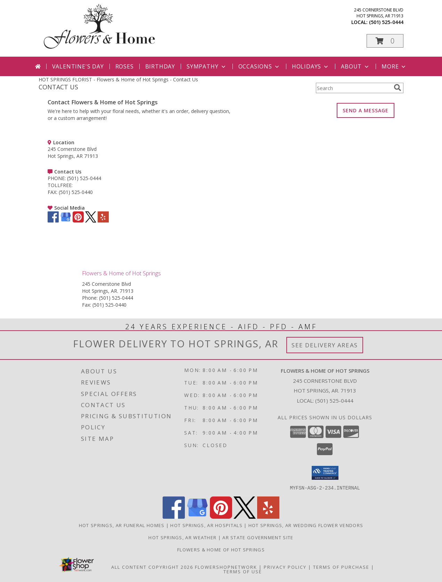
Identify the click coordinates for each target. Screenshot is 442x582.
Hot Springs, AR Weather (182, 537)
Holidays (310, 66)
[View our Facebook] (53, 220)
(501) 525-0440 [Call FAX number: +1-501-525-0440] (76, 192)
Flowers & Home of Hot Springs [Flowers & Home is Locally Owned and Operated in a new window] (221, 549)
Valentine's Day (78, 66)
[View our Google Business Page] (65, 220)
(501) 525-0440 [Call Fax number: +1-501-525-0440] (109, 304)
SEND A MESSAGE (365, 110)
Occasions (259, 66)
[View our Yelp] (103, 220)
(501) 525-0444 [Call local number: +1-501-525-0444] (386, 22)
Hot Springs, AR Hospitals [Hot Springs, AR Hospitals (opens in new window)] (206, 525)
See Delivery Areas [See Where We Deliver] (325, 345)
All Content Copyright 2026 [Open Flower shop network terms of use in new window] (152, 567)
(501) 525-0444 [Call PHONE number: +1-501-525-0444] (84, 178)
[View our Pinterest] (78, 220)
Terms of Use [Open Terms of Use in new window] (242, 571)
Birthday (160, 66)
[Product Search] (353, 88)
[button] (385, 41)
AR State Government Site (257, 537)
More (394, 66)
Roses (124, 66)
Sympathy (207, 66)
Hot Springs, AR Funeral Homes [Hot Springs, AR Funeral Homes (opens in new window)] (122, 525)
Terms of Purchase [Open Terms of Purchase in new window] (341, 567)
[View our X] (90, 220)
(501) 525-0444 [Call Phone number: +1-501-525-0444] (116, 297)
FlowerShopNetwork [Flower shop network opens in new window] (226, 567)
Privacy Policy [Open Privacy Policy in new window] (285, 567)
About (355, 66)
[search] (397, 87)
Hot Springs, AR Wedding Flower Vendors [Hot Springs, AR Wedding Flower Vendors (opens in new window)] (305, 525)
